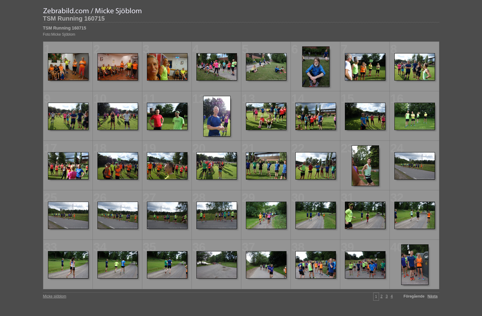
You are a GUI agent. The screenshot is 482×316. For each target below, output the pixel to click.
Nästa (433, 296)
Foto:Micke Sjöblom (59, 34)
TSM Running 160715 (74, 18)
